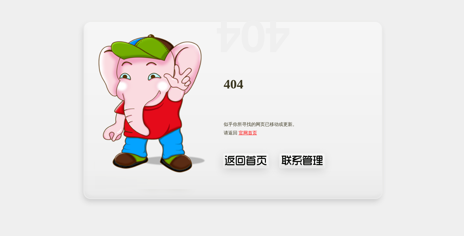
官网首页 (248, 132)
